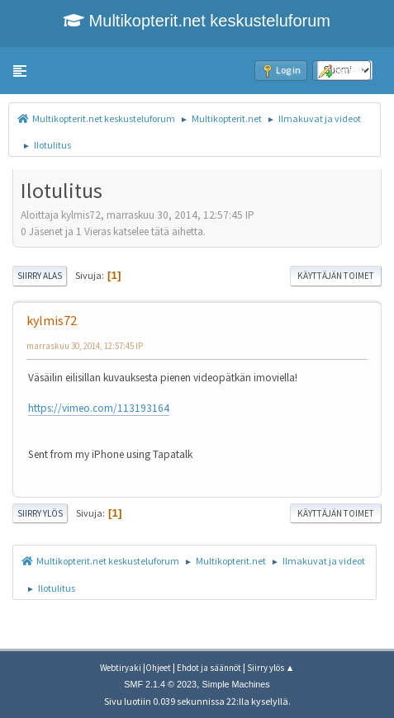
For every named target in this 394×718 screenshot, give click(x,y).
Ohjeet (158, 667)
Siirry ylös (40, 513)
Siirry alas (39, 275)
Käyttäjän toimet (335, 275)
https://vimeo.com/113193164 (98, 408)
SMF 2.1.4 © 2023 (160, 684)
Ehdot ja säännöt (209, 667)
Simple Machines (236, 684)
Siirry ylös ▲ (271, 667)
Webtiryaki (120, 667)
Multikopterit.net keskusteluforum (197, 21)
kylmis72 (51, 320)
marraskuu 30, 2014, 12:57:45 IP (84, 346)
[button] (19, 71)
